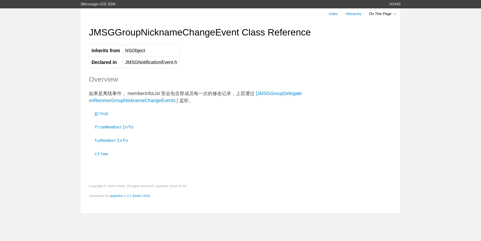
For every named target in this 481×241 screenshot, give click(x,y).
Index (333, 14)
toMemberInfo (108, 140)
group (98, 113)
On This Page (383, 14)
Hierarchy (353, 14)
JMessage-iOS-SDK (98, 4)
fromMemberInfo (111, 127)
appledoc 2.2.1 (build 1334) (130, 195)
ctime (98, 154)
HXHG (395, 4)
